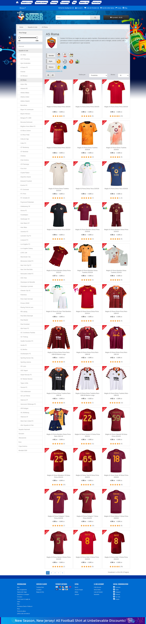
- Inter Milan (23, 227)
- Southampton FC (25, 353)
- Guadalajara (23, 215)
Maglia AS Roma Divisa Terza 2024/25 (116, 188)
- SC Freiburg (23, 337)
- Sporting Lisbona (25, 362)
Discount (21, 46)
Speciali (77, 594)
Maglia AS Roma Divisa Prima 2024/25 (87, 107)
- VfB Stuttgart (23, 408)
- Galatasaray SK (24, 206)
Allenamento (65, 2)
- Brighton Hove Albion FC (27, 126)
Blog (18, 587)
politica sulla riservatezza (23, 613)
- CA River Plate (24, 135)
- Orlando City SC (24, 290)
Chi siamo (19, 596)
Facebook (117, 587)
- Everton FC (23, 185)
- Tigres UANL (23, 383)
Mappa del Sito (40, 592)
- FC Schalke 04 (24, 198)
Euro (74, 2)
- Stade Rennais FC (25, 375)
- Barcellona (23, 105)
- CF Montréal (23, 151)
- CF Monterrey (24, 147)
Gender (51, 55)
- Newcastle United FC (26, 274)
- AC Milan (22, 55)
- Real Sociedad (24, 324)
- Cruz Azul (22, 168)
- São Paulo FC (24, 328)
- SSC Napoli (23, 370)
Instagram (117, 592)
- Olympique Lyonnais (26, 286)
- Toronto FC (23, 387)
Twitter (117, 589)
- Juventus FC (23, 231)
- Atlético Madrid (24, 101)
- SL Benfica (23, 349)
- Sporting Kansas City (26, 358)
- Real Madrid (23, 320)
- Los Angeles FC (24, 244)
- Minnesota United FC (26, 261)
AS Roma (45, 27)
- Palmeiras (23, 295)
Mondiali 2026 (84, 2)
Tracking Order (40, 587)
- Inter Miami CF (24, 223)
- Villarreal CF (23, 417)
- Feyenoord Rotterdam (26, 202)
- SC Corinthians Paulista (27, 332)
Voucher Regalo (79, 589)
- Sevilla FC (23, 345)
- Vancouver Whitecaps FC (27, 404)
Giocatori (54, 2)
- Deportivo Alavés (25, 177)
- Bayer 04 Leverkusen (26, 109)
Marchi (76, 587)
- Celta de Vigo (24, 139)
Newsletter (96, 594)
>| (62, 573)
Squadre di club (27, 2)
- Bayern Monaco (24, 114)
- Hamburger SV (24, 219)
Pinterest (117, 594)
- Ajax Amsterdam (24, 63)
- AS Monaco (23, 76)
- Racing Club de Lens (26, 307)
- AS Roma (22, 80)
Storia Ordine (97, 589)
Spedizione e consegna (23, 594)
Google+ (117, 599)
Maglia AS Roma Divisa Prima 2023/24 (116, 107)
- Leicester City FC (25, 236)
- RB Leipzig (23, 311)
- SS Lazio (22, 366)
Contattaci (38, 589)
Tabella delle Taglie (22, 592)
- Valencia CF (23, 400)
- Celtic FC (22, 143)
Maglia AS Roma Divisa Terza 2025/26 (87, 188)
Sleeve (51, 67)
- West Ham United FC (26, 421)
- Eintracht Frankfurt (25, 181)
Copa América (23, 446)
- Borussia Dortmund (25, 122)
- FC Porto (22, 194)
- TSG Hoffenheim (25, 391)
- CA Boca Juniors (25, 130)
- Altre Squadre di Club (26, 425)
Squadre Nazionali (41, 2)
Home (21, 27)
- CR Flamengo (24, 164)
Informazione (96, 2)
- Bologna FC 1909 (25, 118)
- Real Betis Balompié (26, 316)
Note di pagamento (22, 589)
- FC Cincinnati (24, 189)
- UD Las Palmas (24, 396)
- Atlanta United (24, 97)
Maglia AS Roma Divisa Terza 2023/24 (58, 229)
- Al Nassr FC (23, 67)
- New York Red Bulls (26, 269)
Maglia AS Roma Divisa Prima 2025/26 (58, 107)
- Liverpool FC (23, 240)
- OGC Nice (23, 278)
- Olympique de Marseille (27, 282)
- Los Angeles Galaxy (26, 248)
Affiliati (76, 592)
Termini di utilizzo (21, 611)
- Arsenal (22, 71)
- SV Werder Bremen (25, 379)
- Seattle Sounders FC (26, 341)
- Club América (24, 160)
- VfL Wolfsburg (24, 412)
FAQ (18, 604)
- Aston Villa (23, 84)
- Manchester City (24, 257)
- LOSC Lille (23, 252)
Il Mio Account (97, 587)
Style (50, 61)
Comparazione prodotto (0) (54, 71)
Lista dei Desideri (98, 592)
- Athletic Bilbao (24, 93)
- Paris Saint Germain (26, 299)
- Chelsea (22, 156)
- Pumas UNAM (24, 303)
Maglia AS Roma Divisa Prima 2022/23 (58, 147)
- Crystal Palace (24, 172)
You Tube (117, 596)
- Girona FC (23, 210)
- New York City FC (25, 265)
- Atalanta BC (23, 88)
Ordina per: (82, 74)
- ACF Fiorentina (24, 59)
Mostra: (113, 74)
